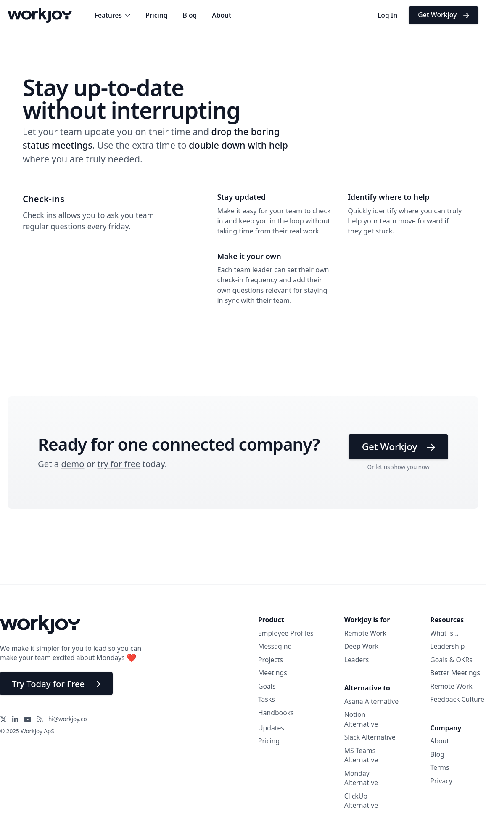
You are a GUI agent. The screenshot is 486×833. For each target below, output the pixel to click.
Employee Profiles (286, 633)
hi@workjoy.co (67, 719)
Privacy (441, 780)
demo (72, 464)
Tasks (266, 699)
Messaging (275, 646)
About (221, 15)
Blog (189, 15)
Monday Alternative (361, 778)
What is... (444, 633)
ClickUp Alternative (361, 800)
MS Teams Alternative (361, 755)
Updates (271, 727)
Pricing (156, 15)
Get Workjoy (443, 14)
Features (113, 15)
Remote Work (365, 633)
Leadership (447, 646)
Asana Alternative (371, 701)
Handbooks (276, 712)
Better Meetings (455, 672)
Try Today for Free (56, 684)
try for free (119, 464)
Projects (270, 659)
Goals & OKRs (451, 659)
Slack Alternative (370, 737)
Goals (266, 686)
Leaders (356, 659)
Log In (387, 15)
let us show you (396, 467)
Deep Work (361, 646)
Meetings (272, 672)
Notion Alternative (361, 719)
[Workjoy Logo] (40, 14)
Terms (439, 767)
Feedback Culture (457, 699)
